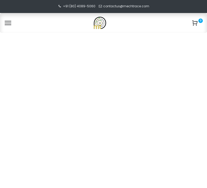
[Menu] (8, 23)
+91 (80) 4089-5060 (79, 6)
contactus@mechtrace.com (126, 6)
